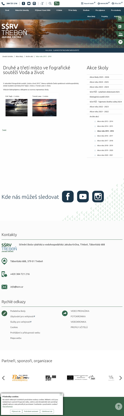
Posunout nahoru (118, 406)
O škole (59, 10)
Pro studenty (116, 10)
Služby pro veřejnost (20, 322)
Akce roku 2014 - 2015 (105, 126)
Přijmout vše (16, 411)
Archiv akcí (29, 56)
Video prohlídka (80, 311)
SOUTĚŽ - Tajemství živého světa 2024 (106, 102)
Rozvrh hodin (88, 3)
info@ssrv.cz (16, 286)
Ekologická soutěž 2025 (99, 97)
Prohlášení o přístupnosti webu (25, 332)
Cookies (14, 327)
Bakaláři (103, 3)
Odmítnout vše (47, 411)
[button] (4, 378)
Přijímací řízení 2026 (42, 10)
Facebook (23, 3)
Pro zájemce (100, 10)
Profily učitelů (79, 327)
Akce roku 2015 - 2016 (43, 56)
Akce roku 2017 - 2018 (105, 141)
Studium (86, 10)
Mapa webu (15, 338)
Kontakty (117, 16)
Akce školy (91, 16)
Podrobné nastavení (31, 411)
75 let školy (72, 10)
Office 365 (117, 3)
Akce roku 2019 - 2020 (105, 150)
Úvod (7, 10)
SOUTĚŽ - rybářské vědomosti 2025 (105, 92)
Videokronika (78, 322)
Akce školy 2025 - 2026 (99, 77)
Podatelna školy (17, 311)
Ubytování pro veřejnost (21, 316)
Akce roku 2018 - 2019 (105, 145)
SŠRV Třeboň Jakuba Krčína (12, 38)
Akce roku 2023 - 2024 (99, 87)
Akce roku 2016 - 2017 (105, 136)
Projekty (104, 16)
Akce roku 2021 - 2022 (99, 112)
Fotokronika (78, 316)
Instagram (34, 3)
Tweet (4, 130)
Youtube (28, 3)
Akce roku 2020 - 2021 (105, 155)
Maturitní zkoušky (22, 10)
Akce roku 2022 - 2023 (99, 107)
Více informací (8, 406)
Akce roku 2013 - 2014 (105, 121)
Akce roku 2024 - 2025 (99, 82)
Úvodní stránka (7, 56)
